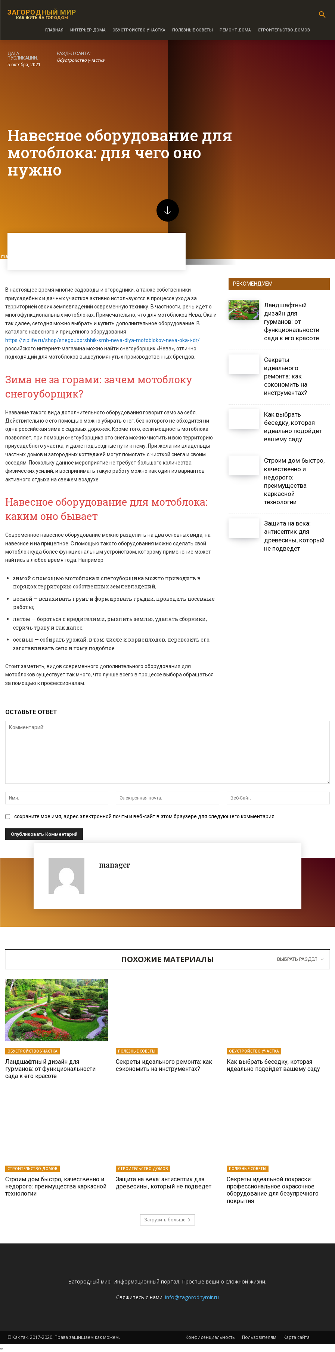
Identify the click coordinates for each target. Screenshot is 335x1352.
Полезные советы (136, 1051)
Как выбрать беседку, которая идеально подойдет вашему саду (273, 1065)
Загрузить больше (167, 1220)
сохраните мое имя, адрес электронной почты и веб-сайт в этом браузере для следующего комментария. (145, 816)
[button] (322, 15)
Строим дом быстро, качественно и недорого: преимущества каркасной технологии (55, 1186)
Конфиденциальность (210, 1337)
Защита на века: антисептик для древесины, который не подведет (163, 1183)
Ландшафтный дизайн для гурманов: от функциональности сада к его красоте (291, 321)
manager (114, 864)
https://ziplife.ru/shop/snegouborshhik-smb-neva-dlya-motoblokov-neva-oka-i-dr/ (102, 340)
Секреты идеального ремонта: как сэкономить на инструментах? (285, 376)
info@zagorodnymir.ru (192, 1297)
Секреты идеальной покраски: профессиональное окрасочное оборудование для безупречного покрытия (273, 1190)
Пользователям (259, 1337)
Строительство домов (32, 1168)
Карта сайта (296, 1337)
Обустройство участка (81, 60)
